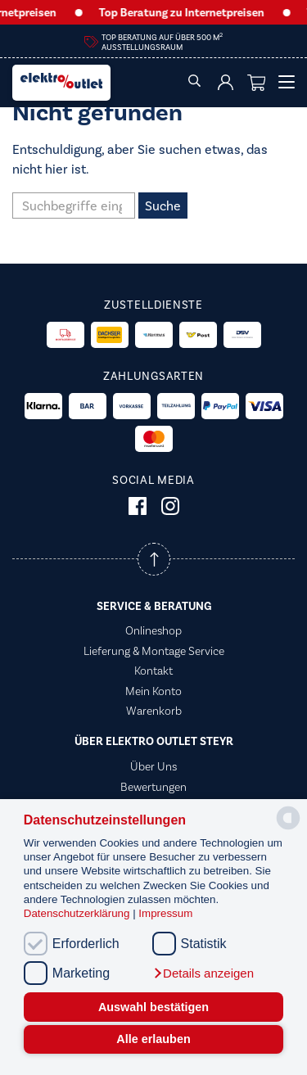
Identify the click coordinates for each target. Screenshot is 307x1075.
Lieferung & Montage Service (154, 650)
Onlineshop (153, 630)
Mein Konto (153, 691)
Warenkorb (154, 710)
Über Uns (153, 766)
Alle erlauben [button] (153, 1039)
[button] (203, 973)
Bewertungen (153, 786)
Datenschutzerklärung (78, 913)
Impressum (165, 913)
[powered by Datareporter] (288, 828)
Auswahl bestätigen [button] (153, 1007)
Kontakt (153, 670)
